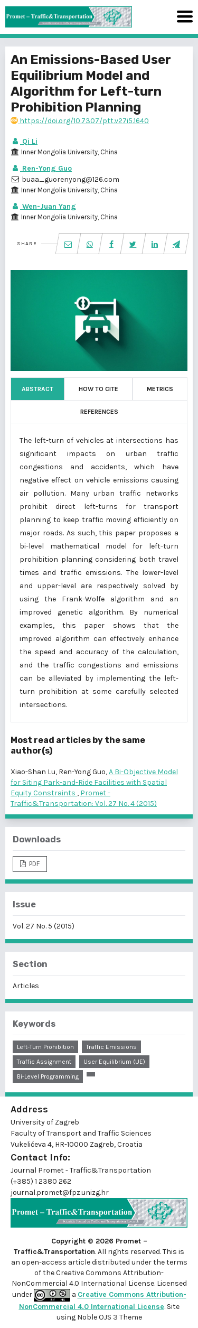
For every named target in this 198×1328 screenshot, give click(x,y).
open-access (45, 1262)
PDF (33, 864)
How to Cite (98, 389)
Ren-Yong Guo (41, 168)
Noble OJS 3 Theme (109, 1317)
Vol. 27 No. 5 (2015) (43, 926)
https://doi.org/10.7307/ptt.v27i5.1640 (80, 120)
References (99, 411)
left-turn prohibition (45, 1047)
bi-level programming (48, 1076)
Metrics (160, 389)
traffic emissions (111, 1047)
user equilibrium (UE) (114, 1061)
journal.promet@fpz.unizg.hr (60, 1192)
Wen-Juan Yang (43, 206)
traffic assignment (44, 1061)
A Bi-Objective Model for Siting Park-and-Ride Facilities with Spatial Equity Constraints (94, 782)
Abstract (37, 389)
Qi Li (24, 141)
